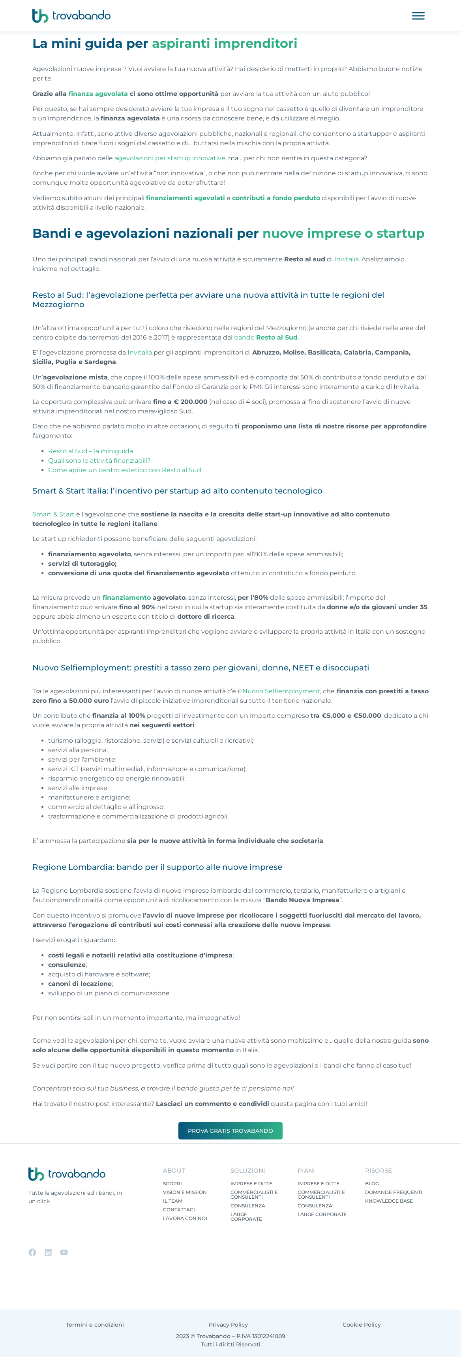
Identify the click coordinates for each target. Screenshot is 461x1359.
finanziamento (126, 597)
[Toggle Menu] (418, 15)
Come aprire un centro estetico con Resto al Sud (124, 470)
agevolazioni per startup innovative (169, 158)
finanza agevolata (98, 94)
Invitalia (346, 259)
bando (266, 337)
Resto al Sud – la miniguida (90, 451)
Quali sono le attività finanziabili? (99, 460)
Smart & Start (53, 514)
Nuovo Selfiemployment (281, 691)
